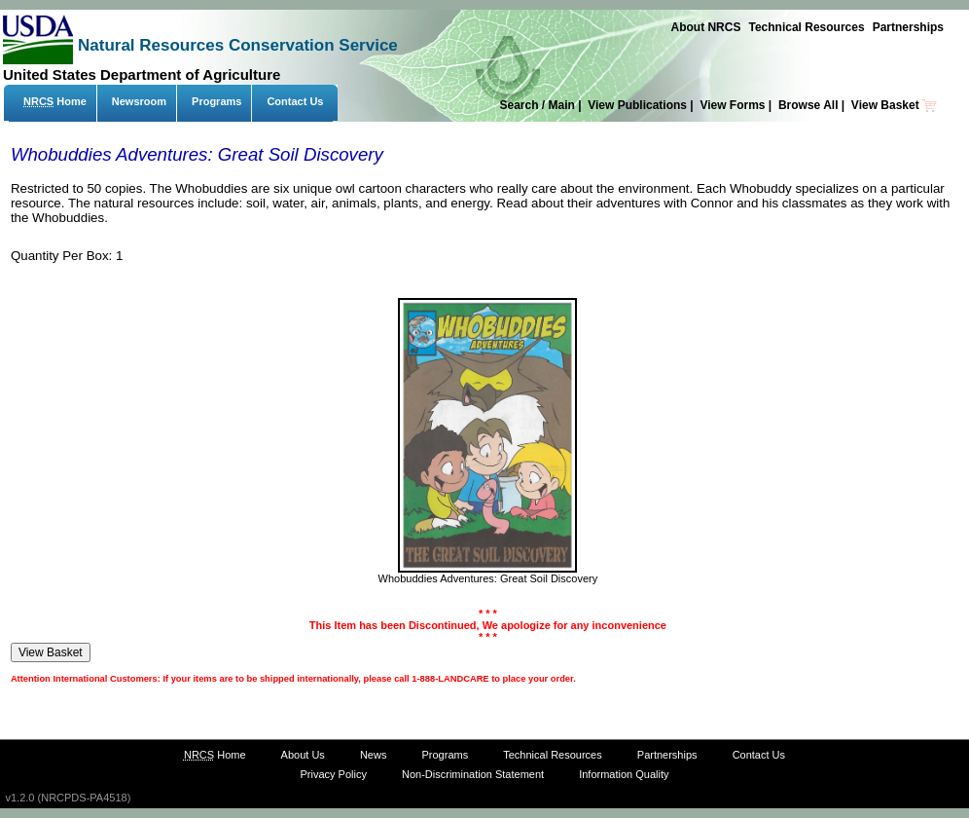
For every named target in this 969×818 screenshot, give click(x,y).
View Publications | (642, 105)
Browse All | (813, 105)
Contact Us (295, 101)
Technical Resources (806, 27)
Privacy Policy (333, 774)
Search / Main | (541, 105)
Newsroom (139, 101)
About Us (303, 755)
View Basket (894, 105)
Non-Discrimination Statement (473, 774)
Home (55, 101)
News (373, 755)
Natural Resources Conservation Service (238, 45)
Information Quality (623, 774)
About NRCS (705, 27)
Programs (216, 101)
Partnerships (908, 27)
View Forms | (737, 105)
